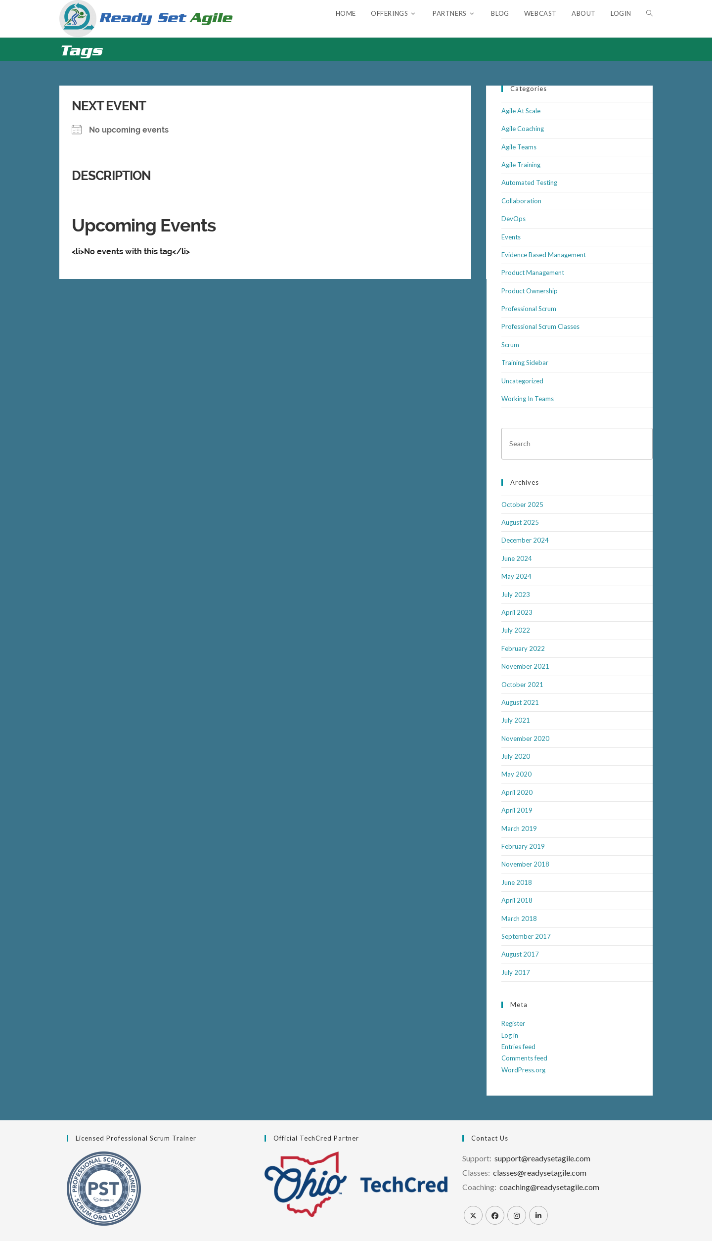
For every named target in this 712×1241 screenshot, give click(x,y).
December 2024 (525, 540)
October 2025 (522, 504)
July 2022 (515, 630)
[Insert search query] (577, 443)
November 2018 (525, 864)
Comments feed (524, 1058)
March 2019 (519, 828)
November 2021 (525, 666)
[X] (473, 1215)
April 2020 (517, 792)
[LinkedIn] (538, 1215)
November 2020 (525, 738)
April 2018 (517, 900)
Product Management (532, 272)
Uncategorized (522, 381)
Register (513, 1023)
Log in (509, 1035)
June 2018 (516, 882)
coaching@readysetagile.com (549, 1187)
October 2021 (522, 685)
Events (511, 237)
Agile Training (520, 165)
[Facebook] (495, 1215)
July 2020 (515, 756)
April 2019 (517, 810)
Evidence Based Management (543, 255)
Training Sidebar (524, 363)
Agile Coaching (522, 129)
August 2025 (520, 522)
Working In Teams (527, 399)
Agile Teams (518, 147)
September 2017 (526, 936)
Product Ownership (529, 291)
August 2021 (520, 702)
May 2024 (516, 576)
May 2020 (516, 774)
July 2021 (515, 720)
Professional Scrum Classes (540, 326)
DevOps (513, 219)
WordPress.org (523, 1070)
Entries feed (518, 1047)
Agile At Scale (520, 111)
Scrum (510, 345)
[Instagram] (516, 1215)
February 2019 (523, 846)
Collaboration (521, 201)
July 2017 (515, 972)
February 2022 (523, 648)
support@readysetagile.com (542, 1158)
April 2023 (517, 612)
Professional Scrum (528, 309)
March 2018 (519, 918)
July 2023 (515, 594)
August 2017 (520, 954)
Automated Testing (529, 182)
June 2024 (516, 558)
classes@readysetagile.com (539, 1172)
